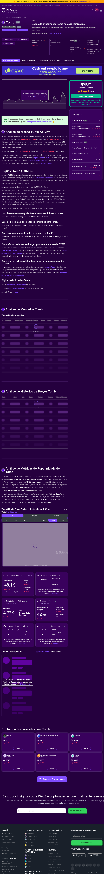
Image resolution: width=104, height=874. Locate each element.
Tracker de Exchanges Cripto (38, 161)
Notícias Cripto (6, 845)
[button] (91, 5)
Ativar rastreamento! (55, 33)
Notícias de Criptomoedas (16, 285)
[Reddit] (98, 865)
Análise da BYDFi (52, 839)
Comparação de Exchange (9, 866)
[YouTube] (79, 865)
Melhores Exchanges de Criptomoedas (8, 862)
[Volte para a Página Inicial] (3, 17)
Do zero (15, 292)
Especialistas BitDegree (54, 856)
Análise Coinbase (52, 842)
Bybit (36, 158)
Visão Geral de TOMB (10, 60)
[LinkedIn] (87, 865)
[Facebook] (83, 865)
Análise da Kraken (53, 836)
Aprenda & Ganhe (6, 833)
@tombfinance (11, 512)
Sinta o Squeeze (77, 811)
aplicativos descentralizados (43, 178)
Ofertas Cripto (6, 850)
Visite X (30, 575)
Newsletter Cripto (6, 839)
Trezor (50, 163)
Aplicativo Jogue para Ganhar (10, 853)
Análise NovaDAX (53, 845)
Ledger (43, 163)
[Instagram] (94, 865)
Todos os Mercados (29, 60)
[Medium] (90, 865)
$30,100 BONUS (86, 96)
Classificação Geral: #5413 (9, 27)
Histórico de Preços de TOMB (50, 60)
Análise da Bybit (52, 833)
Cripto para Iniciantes (8, 836)
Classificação (17, 17)
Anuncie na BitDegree (54, 867)
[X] (72, 865)
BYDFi (48, 158)
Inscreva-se (86, 843)
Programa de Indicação (54, 864)
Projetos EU (51, 862)
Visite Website (44, 604)
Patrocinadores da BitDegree (56, 870)
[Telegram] (76, 865)
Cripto (8, 17)
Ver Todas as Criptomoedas (52, 779)
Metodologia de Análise (54, 859)
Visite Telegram (11, 604)
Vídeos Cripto (5, 848)
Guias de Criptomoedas (8, 842)
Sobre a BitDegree (53, 853)
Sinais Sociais (69, 60)
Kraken (41, 158)
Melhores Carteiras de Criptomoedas (8, 870)
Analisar (18, 748)
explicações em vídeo (16, 288)
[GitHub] (72, 868)
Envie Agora (55, 593)
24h (76, 40)
